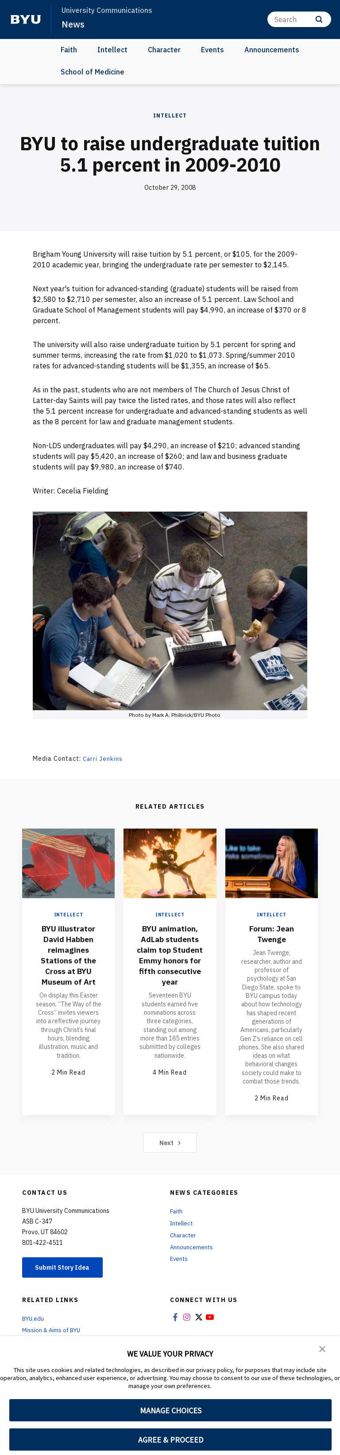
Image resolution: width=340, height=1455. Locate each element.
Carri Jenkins (103, 759)
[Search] (299, 19)
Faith (69, 49)
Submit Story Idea (68, 1267)
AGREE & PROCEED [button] (170, 1440)
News (73, 24)
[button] (322, 1349)
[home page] (25, 19)
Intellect (112, 49)
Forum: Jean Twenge (271, 933)
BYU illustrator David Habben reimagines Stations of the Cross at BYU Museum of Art (69, 954)
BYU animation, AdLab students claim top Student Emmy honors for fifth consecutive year (170, 965)
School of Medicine (92, 71)
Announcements (271, 49)
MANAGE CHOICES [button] (170, 1410)
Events (212, 49)
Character (164, 49)
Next (170, 1142)
